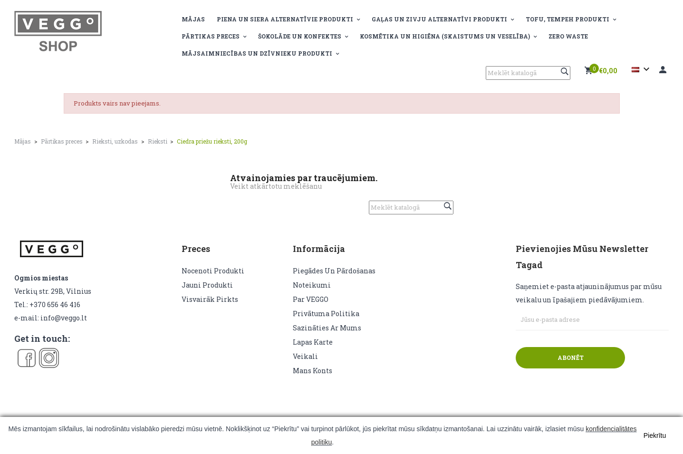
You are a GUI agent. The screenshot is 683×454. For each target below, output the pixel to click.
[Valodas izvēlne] (642, 69)
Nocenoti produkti (213, 270)
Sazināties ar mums (327, 327)
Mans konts (312, 370)
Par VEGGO (310, 299)
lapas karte (313, 342)
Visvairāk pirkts (210, 299)
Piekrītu (655, 435)
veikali (305, 356)
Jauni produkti (207, 285)
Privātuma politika (326, 313)
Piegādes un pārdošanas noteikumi (334, 278)
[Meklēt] (528, 73)
